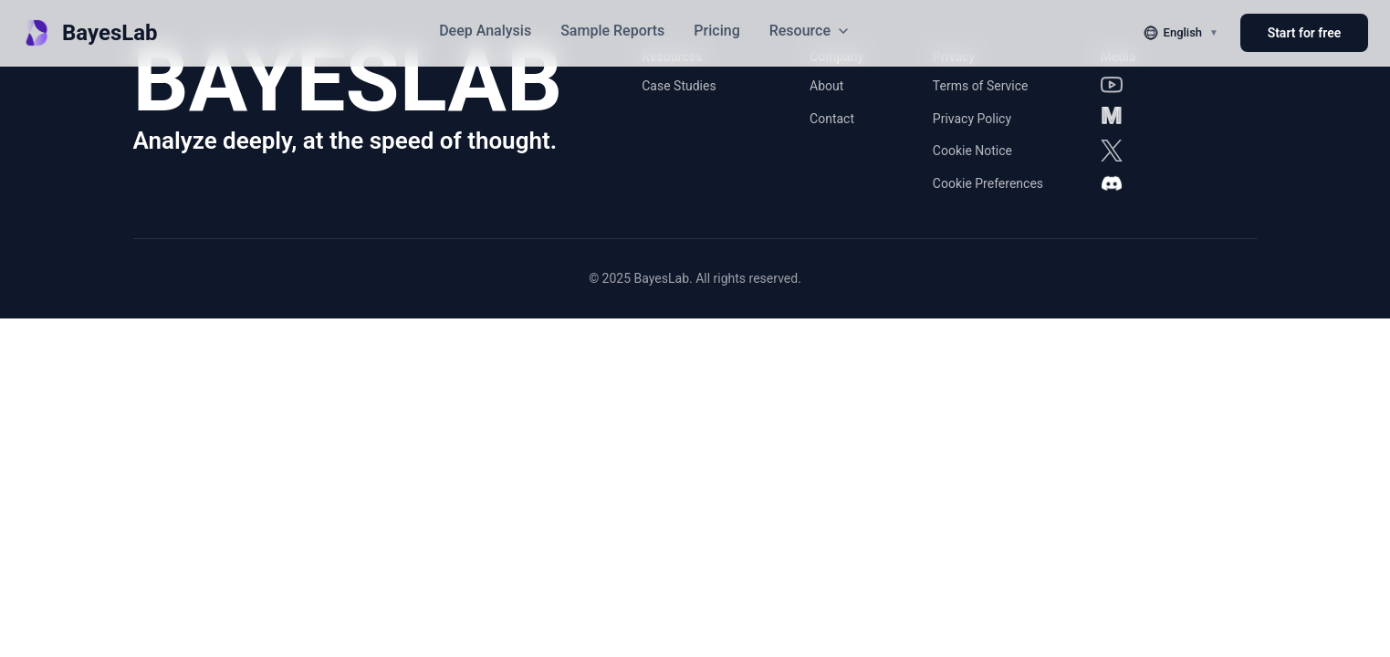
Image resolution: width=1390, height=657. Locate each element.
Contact (832, 118)
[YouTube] (1112, 85)
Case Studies (679, 85)
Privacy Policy (972, 118)
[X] (1112, 151)
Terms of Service (981, 85)
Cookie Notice (972, 150)
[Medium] (1112, 118)
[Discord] (1112, 183)
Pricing (716, 30)
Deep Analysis (485, 30)
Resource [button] (810, 30)
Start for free (1305, 33)
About (826, 85)
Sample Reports (612, 30)
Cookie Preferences (988, 183)
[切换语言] (1181, 32)
